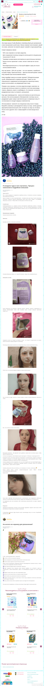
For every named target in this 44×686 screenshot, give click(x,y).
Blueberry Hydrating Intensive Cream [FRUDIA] (12, 594)
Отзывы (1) (13, 596)
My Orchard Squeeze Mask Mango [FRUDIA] (31, 631)
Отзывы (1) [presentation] (16, 36)
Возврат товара (30, 677)
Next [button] (41, 609)
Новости (28, 679)
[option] (10, 21)
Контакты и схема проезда (31, 672)
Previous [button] (3, 609)
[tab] (7, 36)
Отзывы (13, 633)
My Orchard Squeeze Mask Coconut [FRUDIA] (11, 631)
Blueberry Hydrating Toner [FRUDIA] (31, 594)
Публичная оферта (30, 682)
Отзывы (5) (34, 596)
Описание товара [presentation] (7, 36)
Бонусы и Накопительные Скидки (32, 674)
